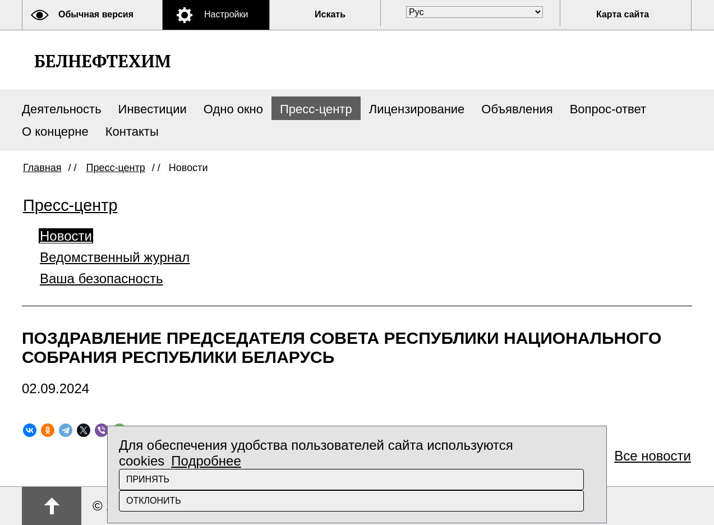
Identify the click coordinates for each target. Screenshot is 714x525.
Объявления (516, 109)
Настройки (226, 14)
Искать (330, 14)
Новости (66, 235)
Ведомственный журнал (115, 257)
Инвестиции (152, 109)
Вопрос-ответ (608, 109)
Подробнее (206, 460)
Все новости (652, 455)
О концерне (55, 132)
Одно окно (233, 109)
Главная (42, 167)
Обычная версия (95, 14)
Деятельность (62, 109)
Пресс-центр (316, 109)
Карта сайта (622, 14)
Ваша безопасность (101, 278)
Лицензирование (417, 109)
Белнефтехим (102, 60)
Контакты (132, 132)
